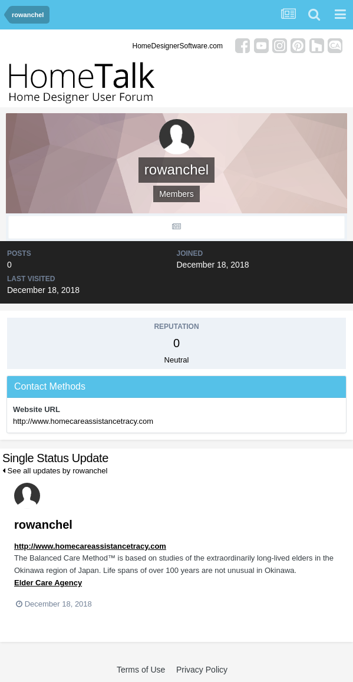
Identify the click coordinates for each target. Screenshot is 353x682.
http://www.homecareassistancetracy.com (83, 421)
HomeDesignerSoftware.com (178, 46)
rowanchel (43, 524)
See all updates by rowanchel (54, 470)
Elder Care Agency (48, 582)
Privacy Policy (201, 669)
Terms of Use (141, 669)
